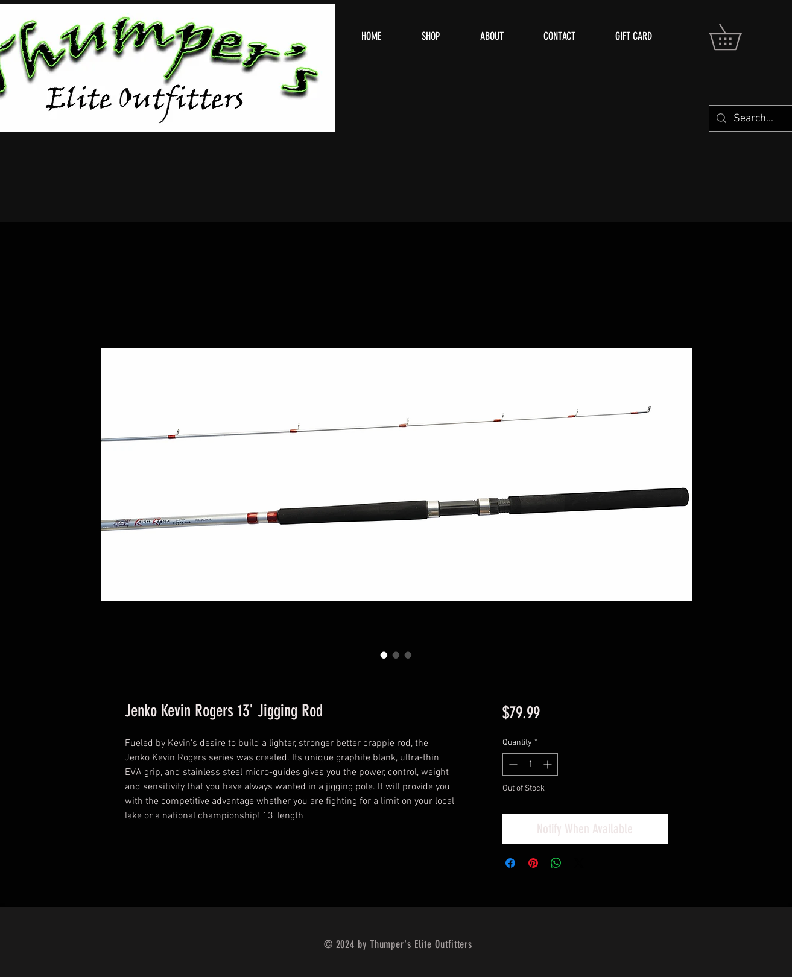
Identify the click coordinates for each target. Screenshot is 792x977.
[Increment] (548, 764)
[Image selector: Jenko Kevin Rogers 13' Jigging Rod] (384, 655)
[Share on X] (579, 863)
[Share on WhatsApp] (556, 863)
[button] (738, 37)
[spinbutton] (530, 764)
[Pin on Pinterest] (533, 863)
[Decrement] (511, 764)
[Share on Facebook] (510, 863)
